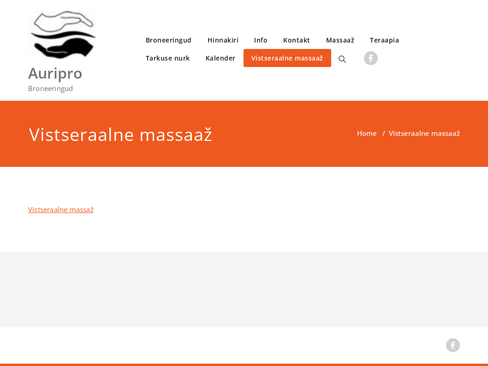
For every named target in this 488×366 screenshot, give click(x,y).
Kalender (221, 58)
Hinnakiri (223, 40)
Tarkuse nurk (168, 58)
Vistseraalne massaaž (287, 58)
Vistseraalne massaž (61, 209)
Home (367, 133)
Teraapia (384, 40)
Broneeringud (169, 40)
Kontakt (296, 40)
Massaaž (340, 40)
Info (261, 40)
